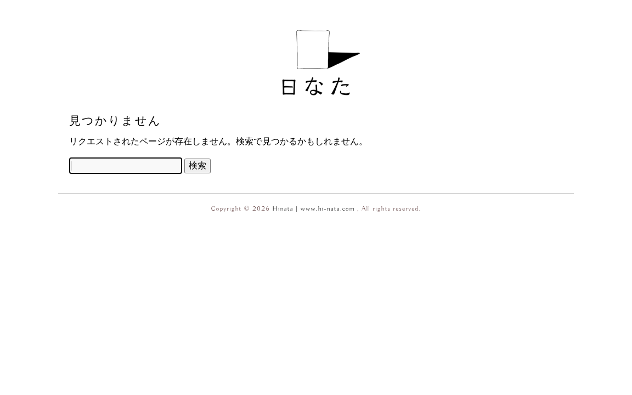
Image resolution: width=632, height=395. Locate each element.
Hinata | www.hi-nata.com (315, 209)
